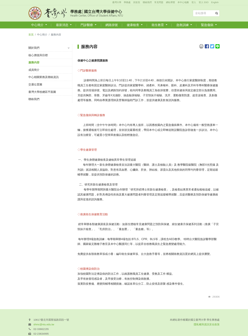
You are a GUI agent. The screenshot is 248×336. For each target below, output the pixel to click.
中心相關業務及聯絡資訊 (43, 77)
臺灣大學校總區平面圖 (42, 91)
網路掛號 (111, 25)
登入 (194, 2)
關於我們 (48, 47)
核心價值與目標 (38, 55)
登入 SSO (204, 2)
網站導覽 (170, 2)
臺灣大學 (116, 2)
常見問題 (158, 2)
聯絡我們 (147, 2)
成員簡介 (33, 69)
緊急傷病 (207, 25)
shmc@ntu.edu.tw (43, 324)
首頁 (31, 34)
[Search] (206, 13)
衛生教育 (158, 25)
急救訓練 (183, 25)
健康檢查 (133, 25)
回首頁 (136, 2)
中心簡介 (37, 25)
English (215, 2)
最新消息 (62, 25)
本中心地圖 (183, 2)
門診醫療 (87, 25)
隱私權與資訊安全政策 (207, 324)
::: (110, 2)
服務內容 (33, 62)
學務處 (127, 2)
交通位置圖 (35, 84)
